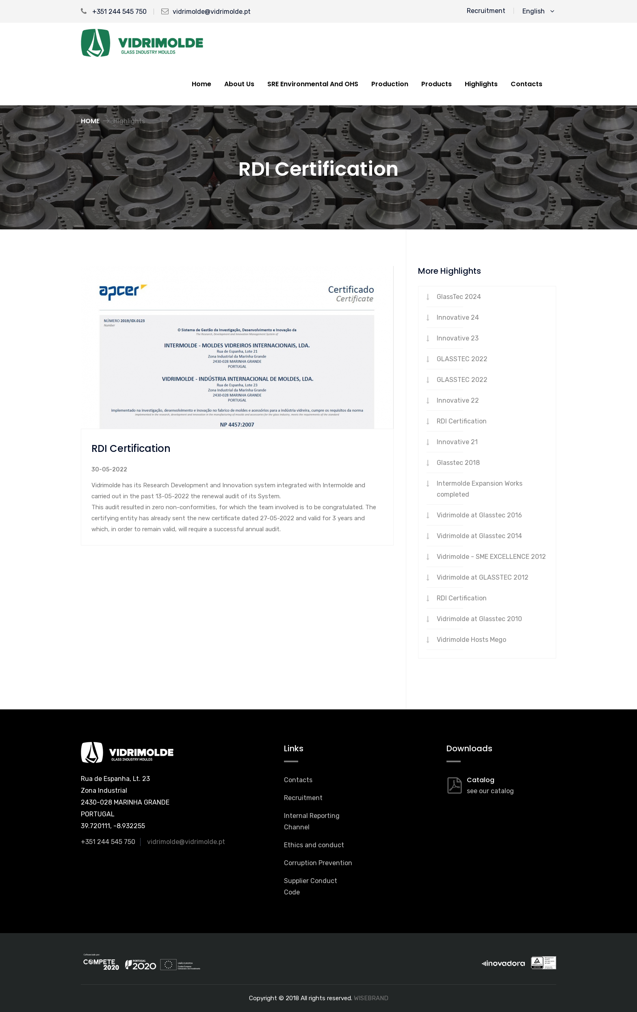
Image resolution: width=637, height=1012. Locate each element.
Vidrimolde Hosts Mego (471, 639)
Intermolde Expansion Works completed (479, 489)
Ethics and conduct (314, 845)
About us (239, 84)
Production (389, 84)
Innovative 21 (457, 442)
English (538, 11)
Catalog (480, 780)
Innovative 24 (458, 317)
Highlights (481, 84)
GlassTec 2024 (459, 297)
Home (201, 84)
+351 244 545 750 (114, 11)
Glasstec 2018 (458, 463)
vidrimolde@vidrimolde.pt (212, 11)
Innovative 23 (458, 338)
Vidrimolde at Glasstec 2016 (479, 515)
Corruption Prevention (318, 863)
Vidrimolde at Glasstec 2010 (479, 619)
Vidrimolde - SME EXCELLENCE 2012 (491, 557)
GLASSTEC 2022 (462, 359)
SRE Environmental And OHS (312, 84)
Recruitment (486, 11)
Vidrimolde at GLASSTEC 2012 (483, 577)
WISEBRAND (371, 998)
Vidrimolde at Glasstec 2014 (479, 536)
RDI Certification (462, 421)
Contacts (526, 84)
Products (436, 84)
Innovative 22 (458, 400)
